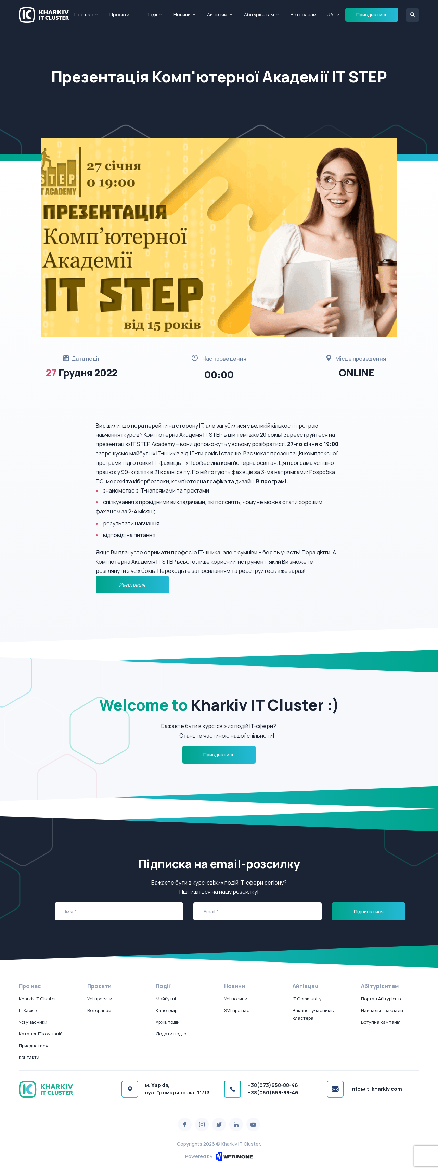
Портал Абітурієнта (382, 999)
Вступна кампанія (381, 1022)
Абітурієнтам (259, 14)
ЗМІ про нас (236, 1010)
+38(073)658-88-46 (273, 1085)
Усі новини (235, 999)
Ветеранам (304, 14)
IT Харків (28, 1010)
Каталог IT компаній (41, 1034)
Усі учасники (33, 1022)
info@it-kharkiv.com (376, 1088)
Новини (182, 14)
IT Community (307, 999)
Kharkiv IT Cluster (37, 999)
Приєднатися (33, 1045)
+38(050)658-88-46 (273, 1092)
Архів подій (168, 1022)
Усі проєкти (99, 999)
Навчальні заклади (382, 1010)
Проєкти (119, 14)
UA (330, 14)
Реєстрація (132, 584)
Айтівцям (217, 14)
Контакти (29, 1057)
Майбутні (166, 999)
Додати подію (171, 1034)
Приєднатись (372, 14)
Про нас (83, 14)
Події (151, 14)
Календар (166, 1010)
